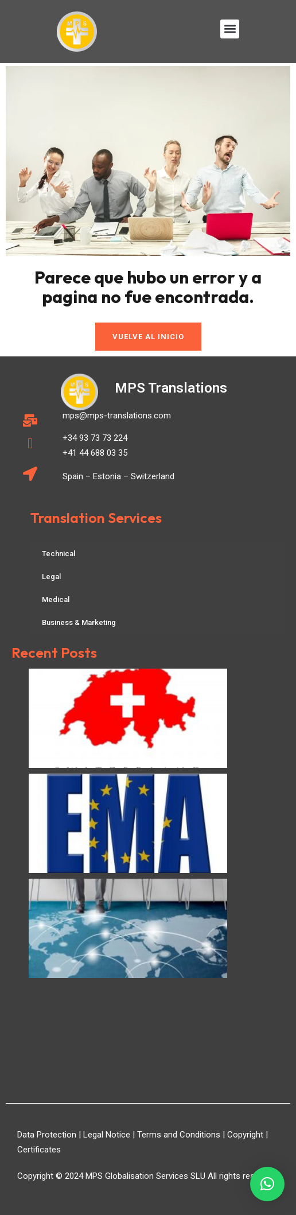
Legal (51, 576)
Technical (58, 553)
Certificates (39, 1149)
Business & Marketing (79, 622)
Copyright (245, 1134)
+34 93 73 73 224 (95, 438)
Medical (55, 599)
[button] (229, 29)
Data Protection (46, 1134)
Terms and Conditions (178, 1134)
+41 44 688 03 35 (95, 453)
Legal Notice (106, 1134)
